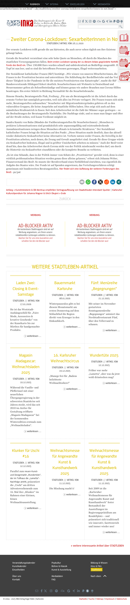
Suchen (121, 27)
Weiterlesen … (34, 335)
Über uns (16, 576)
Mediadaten (57, 576)
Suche (91, 598)
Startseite (83, 598)
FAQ (53, 579)
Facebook (94, 182)
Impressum (110, 598)
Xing (118, 182)
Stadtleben (18, 300)
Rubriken (35, 4)
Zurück (65, 199)
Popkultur (56, 562)
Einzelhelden (18, 569)
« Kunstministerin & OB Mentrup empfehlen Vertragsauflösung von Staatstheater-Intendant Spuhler (62, 189)
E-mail (81, 182)
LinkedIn (112, 182)
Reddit (106, 182)
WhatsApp (88, 182)
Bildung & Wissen (99, 562)
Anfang (9, 189)
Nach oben (96, 576)
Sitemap (99, 598)
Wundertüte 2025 (104, 355)
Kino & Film (96, 566)
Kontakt (16, 579)
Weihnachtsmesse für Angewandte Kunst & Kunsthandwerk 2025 (65, 461)
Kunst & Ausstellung (61, 569)
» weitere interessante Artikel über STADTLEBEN (97, 545)
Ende (63, 193)
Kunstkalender (19, 566)
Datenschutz (122, 598)
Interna (54, 4)
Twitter (100, 182)
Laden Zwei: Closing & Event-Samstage (26, 288)
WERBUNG (35, 214)
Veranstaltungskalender (23, 562)
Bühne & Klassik (59, 566)
